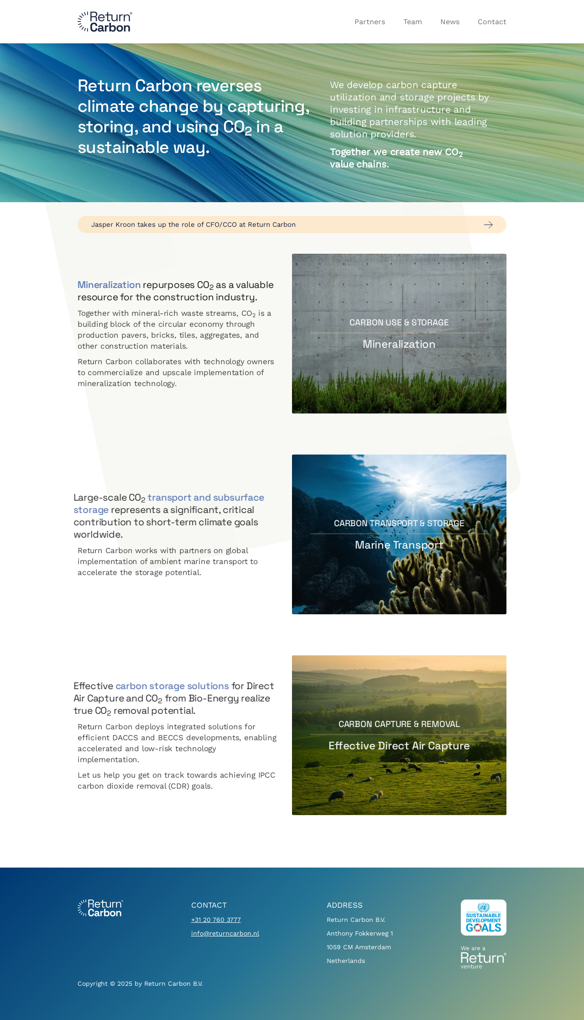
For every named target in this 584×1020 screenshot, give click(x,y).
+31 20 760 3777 (216, 919)
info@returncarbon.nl (225, 933)
